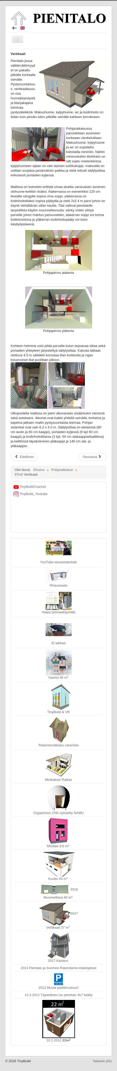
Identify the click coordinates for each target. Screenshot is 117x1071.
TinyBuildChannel (29, 487)
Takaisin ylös (102, 1061)
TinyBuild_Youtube (30, 494)
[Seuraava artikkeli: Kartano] (92, 457)
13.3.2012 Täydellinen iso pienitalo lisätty (58, 995)
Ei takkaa (59, 634)
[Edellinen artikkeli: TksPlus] (24, 457)
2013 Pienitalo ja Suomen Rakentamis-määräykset (59, 968)
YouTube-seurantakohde (58, 552)
